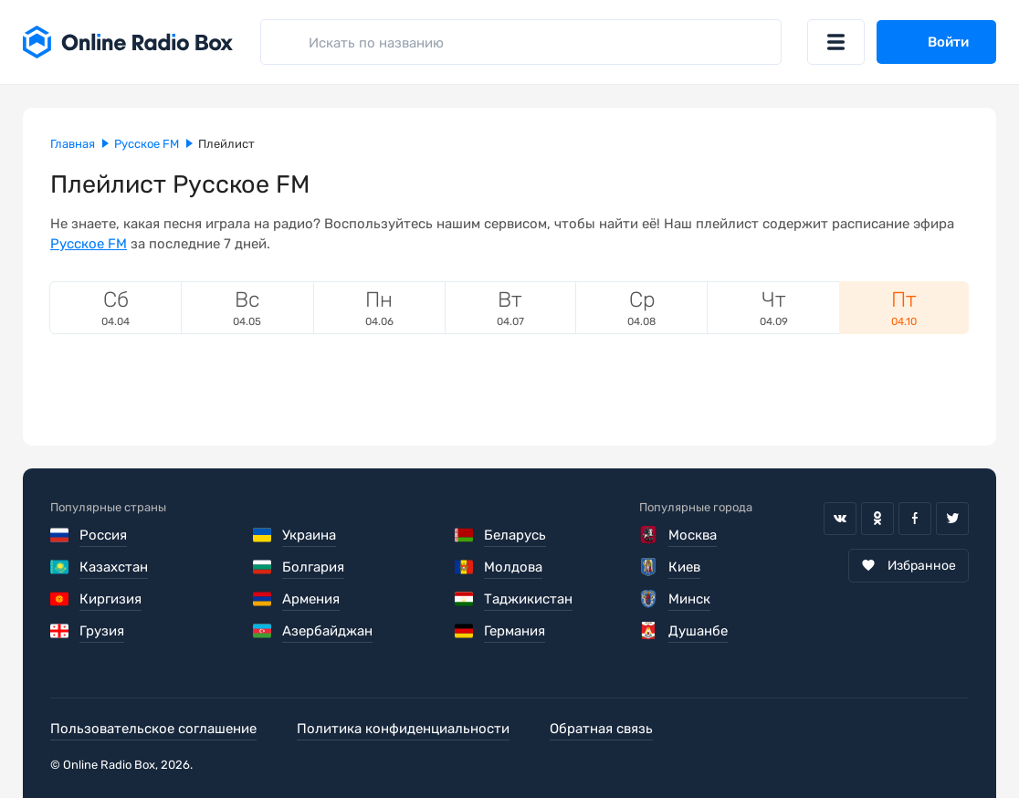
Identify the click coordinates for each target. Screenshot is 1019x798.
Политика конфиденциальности (403, 728)
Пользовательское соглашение (153, 728)
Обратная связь (601, 728)
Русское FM (88, 244)
